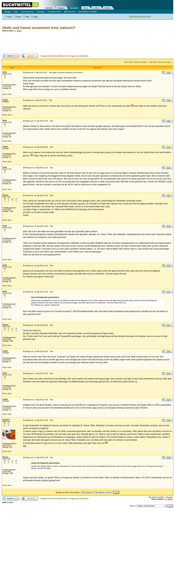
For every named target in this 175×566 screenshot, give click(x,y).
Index (8, 17)
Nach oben (7, 94)
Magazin (61, 8)
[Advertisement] (60, 43)
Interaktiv (74, 8)
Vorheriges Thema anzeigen (135, 62)
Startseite (49, 8)
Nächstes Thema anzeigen (160, 62)
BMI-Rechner (69, 12)
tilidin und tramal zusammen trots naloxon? (38, 28)
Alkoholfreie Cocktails (87, 12)
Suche (17, 17)
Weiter (19, 31)
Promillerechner (54, 12)
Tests (15, 12)
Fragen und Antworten (79, 56)
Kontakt (107, 8)
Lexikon (96, 8)
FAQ (26, 17)
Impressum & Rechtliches (140, 16)
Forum (85, 8)
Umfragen (40, 12)
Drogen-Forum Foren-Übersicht (54, 56)
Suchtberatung (27, 12)
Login (34, 17)
